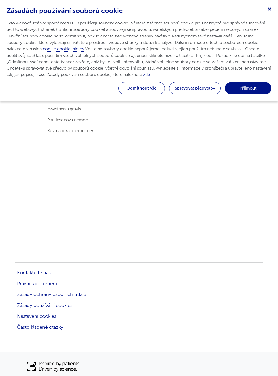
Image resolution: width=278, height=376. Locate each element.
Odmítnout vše (141, 88)
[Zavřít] (269, 8)
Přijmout (248, 88)
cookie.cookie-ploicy (63, 48)
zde (146, 74)
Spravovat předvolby (195, 88)
